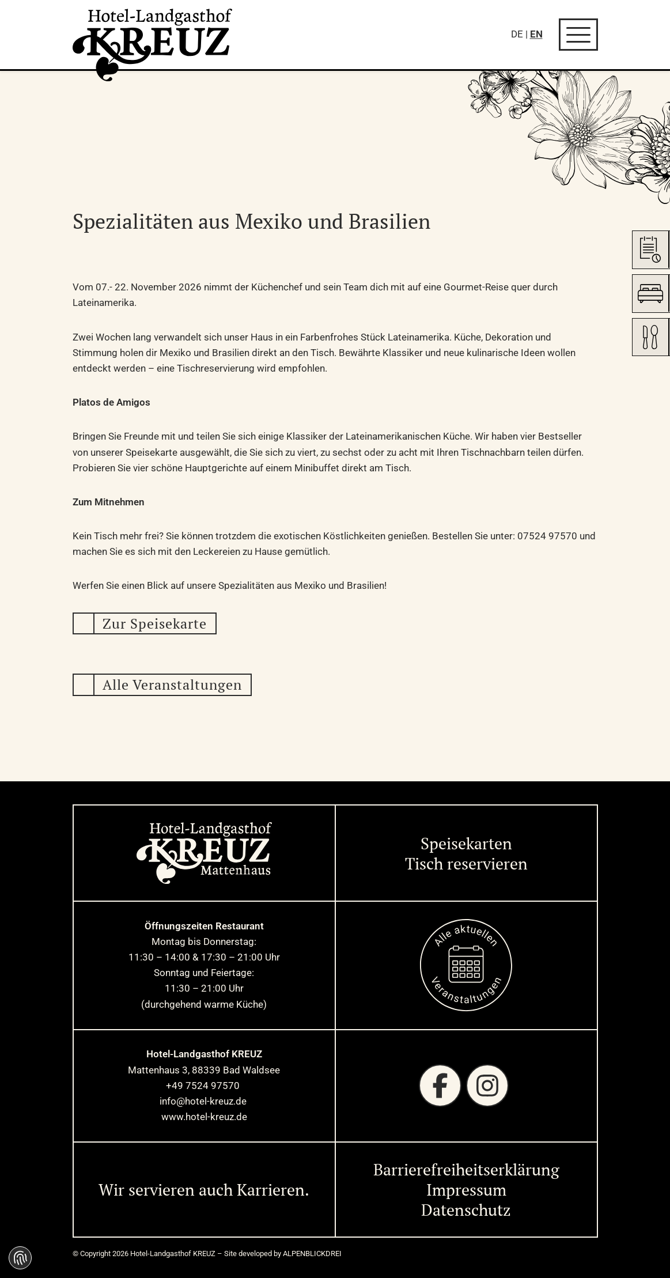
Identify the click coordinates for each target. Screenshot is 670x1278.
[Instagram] (487, 1085)
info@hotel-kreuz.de (204, 1101)
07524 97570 (547, 536)
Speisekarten (466, 843)
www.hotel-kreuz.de (204, 1116)
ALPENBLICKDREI (312, 1253)
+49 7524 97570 (204, 1085)
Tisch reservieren (466, 863)
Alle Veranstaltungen (172, 684)
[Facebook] (440, 1085)
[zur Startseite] (153, 45)
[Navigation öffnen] (578, 34)
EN (536, 34)
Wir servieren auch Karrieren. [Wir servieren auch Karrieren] (204, 1189)
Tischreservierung (216, 368)
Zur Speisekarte (155, 623)
